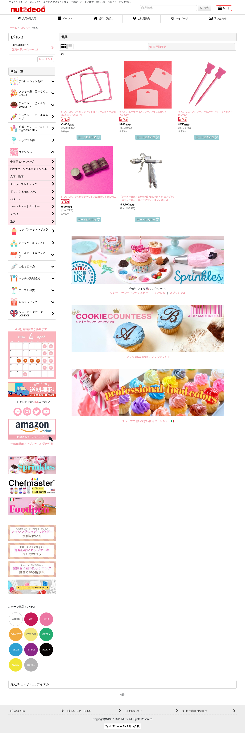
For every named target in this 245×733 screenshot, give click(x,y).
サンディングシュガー (134, 292)
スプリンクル (178, 292)
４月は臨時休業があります (31, 329)
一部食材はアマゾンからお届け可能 (31, 443)
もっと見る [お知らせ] (46, 59)
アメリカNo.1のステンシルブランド (148, 357)
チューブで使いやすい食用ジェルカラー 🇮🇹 (148, 421)
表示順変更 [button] (157, 46)
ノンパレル (158, 292)
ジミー (114, 292)
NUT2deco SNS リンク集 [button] (123, 726)
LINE (36, 401)
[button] (103, 19)
